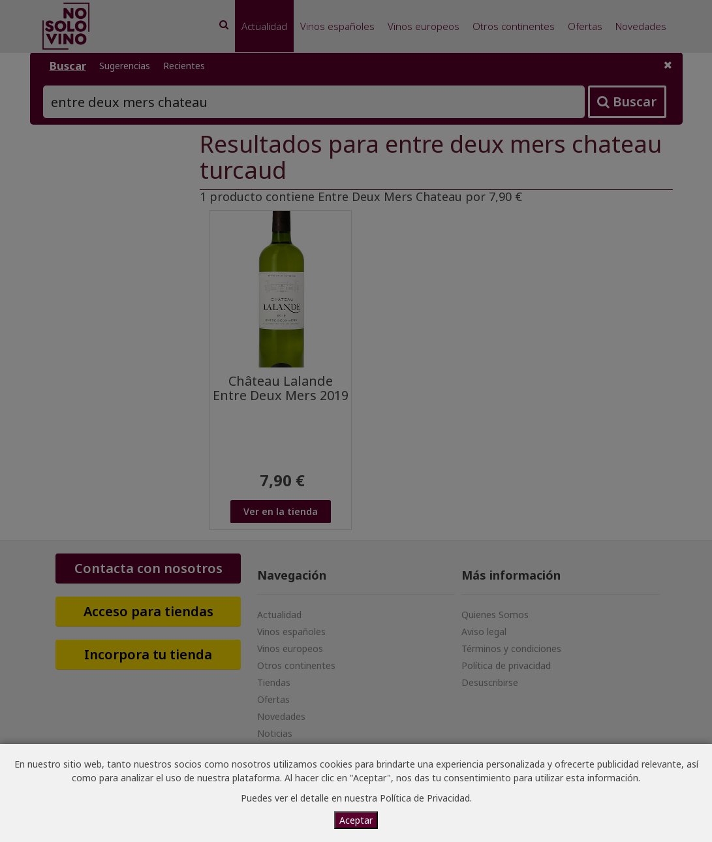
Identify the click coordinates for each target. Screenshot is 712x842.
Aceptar (356, 820)
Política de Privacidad (425, 798)
